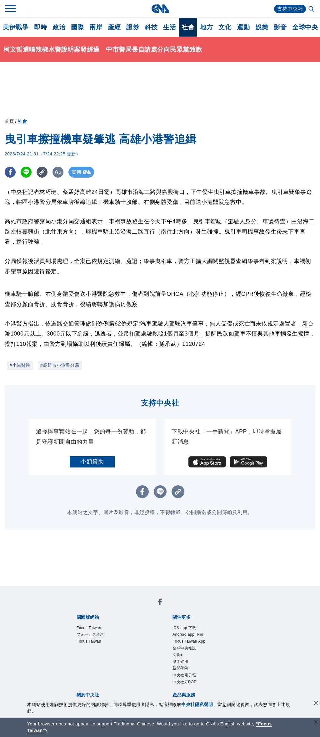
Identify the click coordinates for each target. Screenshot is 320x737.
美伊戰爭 (15, 27)
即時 (40, 27)
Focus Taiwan (89, 628)
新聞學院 (180, 668)
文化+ (177, 655)
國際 (77, 27)
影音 (280, 27)
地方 (206, 27)
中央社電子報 (184, 675)
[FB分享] (10, 172)
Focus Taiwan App (188, 641)
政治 (58, 27)
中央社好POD (184, 682)
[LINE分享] (26, 172)
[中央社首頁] (160, 8)
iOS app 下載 (184, 628)
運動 (243, 27)
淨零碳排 (180, 661)
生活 (169, 27)
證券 (132, 27)
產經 (114, 27)
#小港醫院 (20, 365)
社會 (188, 27)
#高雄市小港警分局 (59, 365)
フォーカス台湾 (90, 634)
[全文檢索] (311, 9)
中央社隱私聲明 (197, 704)
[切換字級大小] (57, 172)
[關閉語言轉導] (316, 723)
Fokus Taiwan (89, 641)
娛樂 (261, 27)
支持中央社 (290, 9)
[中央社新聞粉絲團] (160, 603)
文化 (224, 27)
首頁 (9, 121)
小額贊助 (92, 461)
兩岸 (95, 27)
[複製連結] (42, 172)
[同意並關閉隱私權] (316, 703)
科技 (151, 27)
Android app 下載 (187, 634)
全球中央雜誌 (184, 648)
